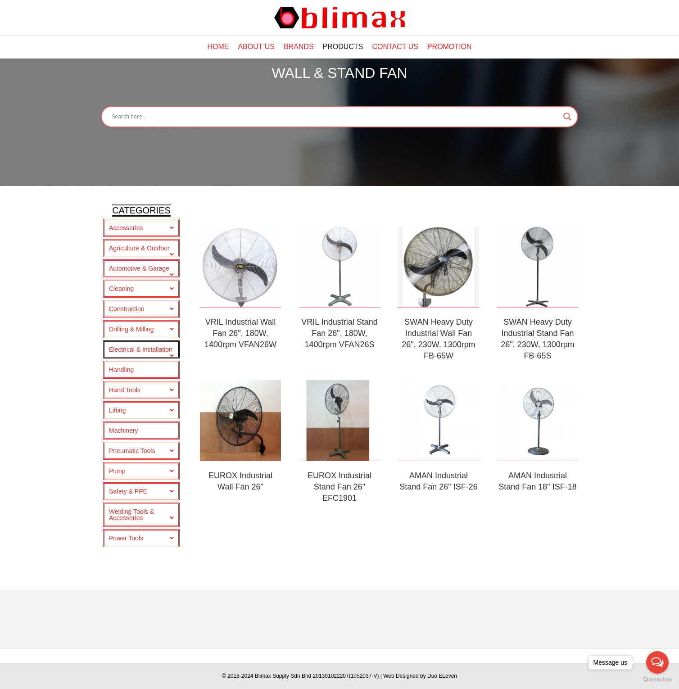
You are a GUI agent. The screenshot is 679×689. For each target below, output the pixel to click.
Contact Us (395, 46)
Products (343, 46)
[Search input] (335, 175)
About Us (256, 46)
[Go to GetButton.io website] (657, 680)
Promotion (449, 46)
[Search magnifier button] (567, 175)
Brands (299, 46)
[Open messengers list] (657, 662)
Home (218, 46)
